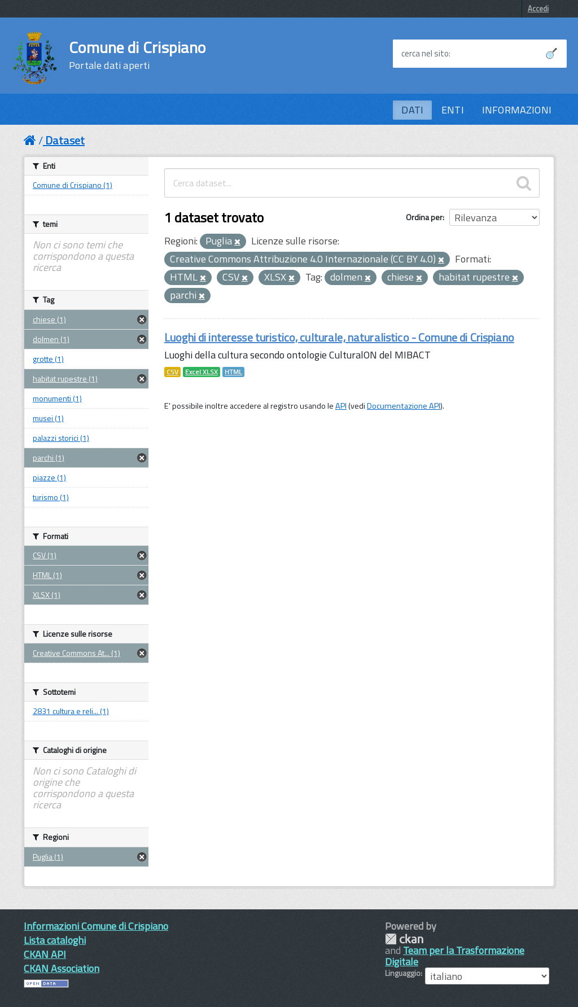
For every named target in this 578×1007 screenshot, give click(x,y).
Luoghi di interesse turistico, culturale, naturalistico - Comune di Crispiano (339, 337)
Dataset (65, 140)
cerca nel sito (425, 53)
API (341, 406)
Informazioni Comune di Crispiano (96, 926)
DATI (412, 109)
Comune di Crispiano (137, 55)
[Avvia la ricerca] (551, 53)
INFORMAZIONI (516, 109)
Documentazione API (403, 406)
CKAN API (45, 954)
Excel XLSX (201, 372)
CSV (172, 372)
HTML (233, 372)
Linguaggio (403, 973)
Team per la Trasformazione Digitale (454, 956)
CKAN (404, 939)
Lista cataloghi (55, 940)
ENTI (452, 109)
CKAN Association (61, 968)
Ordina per (424, 217)
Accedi (538, 8)
